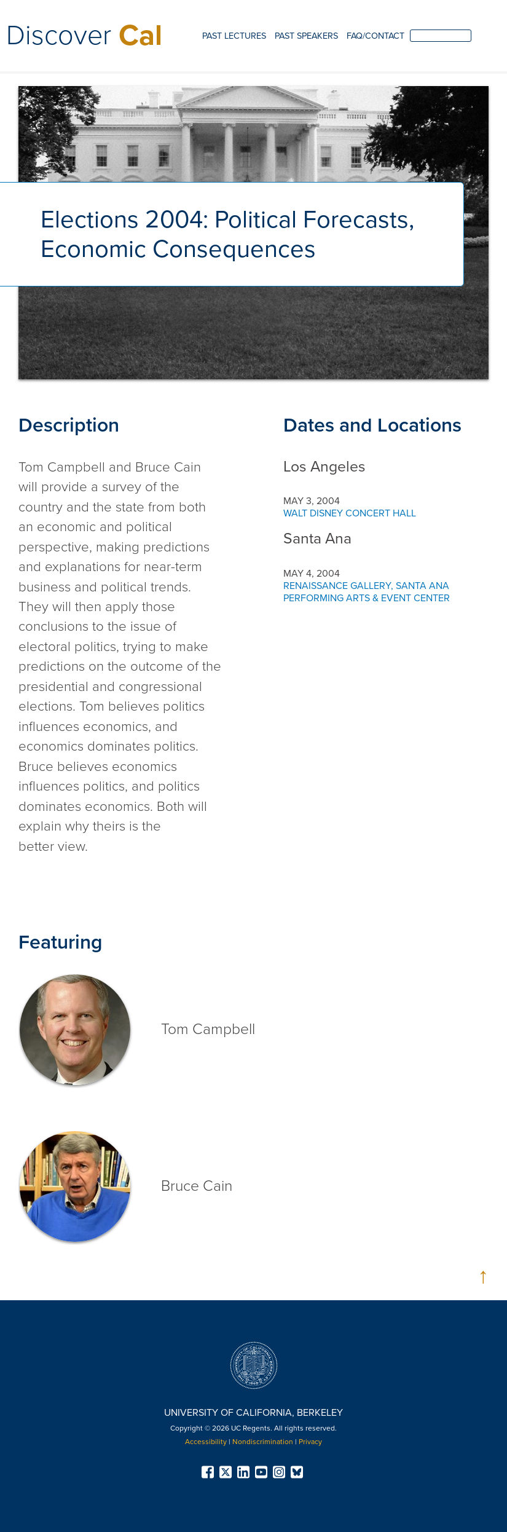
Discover (84, 35)
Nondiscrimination (262, 1441)
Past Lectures (234, 36)
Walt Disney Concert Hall (349, 513)
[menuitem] (234, 36)
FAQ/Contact (375, 36)
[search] (440, 36)
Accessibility (206, 1441)
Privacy (310, 1441)
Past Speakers (306, 36)
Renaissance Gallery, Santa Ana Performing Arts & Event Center (366, 592)
